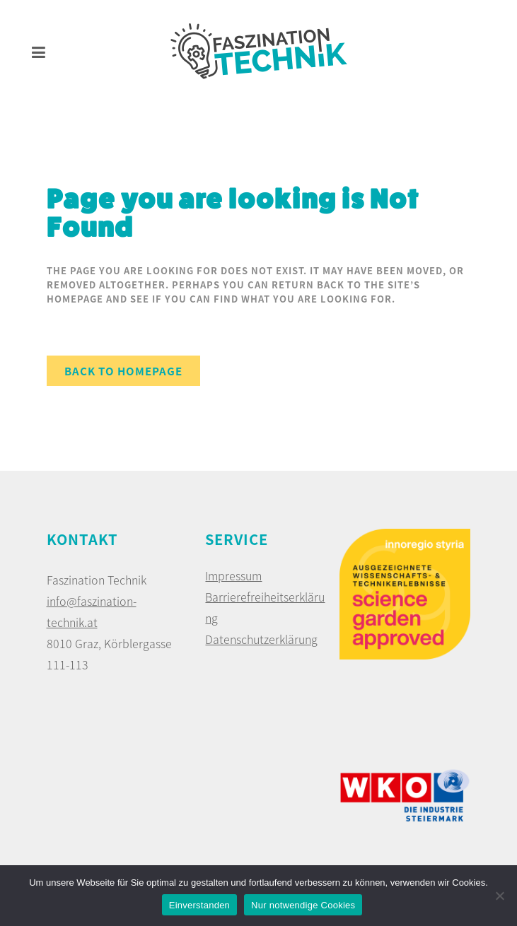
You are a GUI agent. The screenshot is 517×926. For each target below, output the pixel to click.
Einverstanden (199, 905)
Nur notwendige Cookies (303, 905)
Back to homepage (123, 370)
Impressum (233, 575)
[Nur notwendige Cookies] (499, 896)
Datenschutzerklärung (261, 639)
